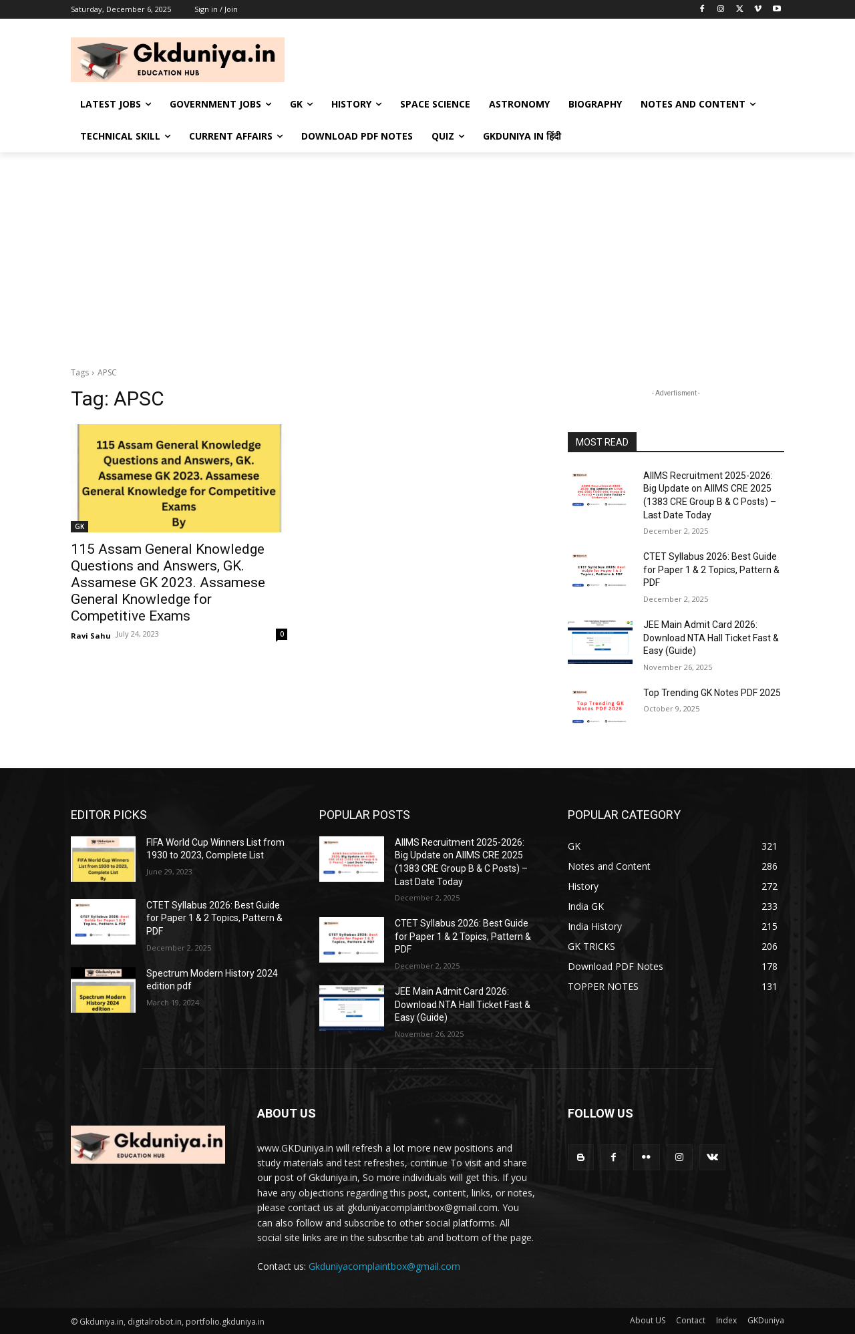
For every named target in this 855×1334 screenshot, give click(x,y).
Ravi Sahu (91, 636)
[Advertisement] (427, 252)
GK (79, 526)
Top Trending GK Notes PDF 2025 (712, 692)
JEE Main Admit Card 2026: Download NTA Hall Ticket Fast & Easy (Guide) (711, 637)
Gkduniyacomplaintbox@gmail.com (384, 1266)
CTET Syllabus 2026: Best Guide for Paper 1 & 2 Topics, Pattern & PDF (711, 569)
